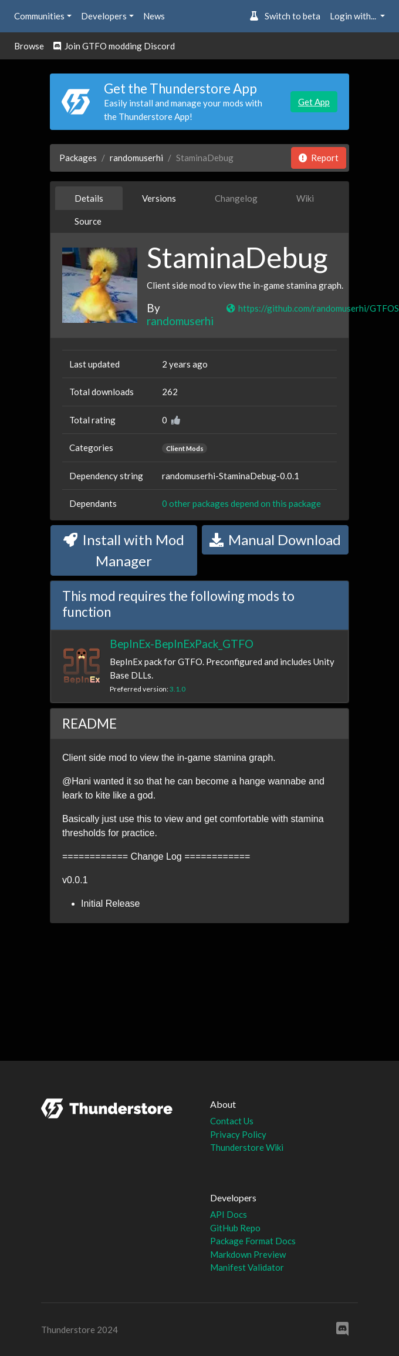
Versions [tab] (159, 198)
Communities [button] (39, 16)
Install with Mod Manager (123, 550)
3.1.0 (177, 688)
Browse (29, 46)
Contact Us (231, 1120)
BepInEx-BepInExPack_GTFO (181, 643)
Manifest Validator (247, 1267)
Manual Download (275, 539)
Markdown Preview (248, 1254)
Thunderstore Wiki (246, 1147)
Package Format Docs (253, 1240)
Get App (314, 101)
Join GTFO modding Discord (114, 46)
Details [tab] (89, 198)
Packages (78, 157)
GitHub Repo (235, 1228)
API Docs (228, 1214)
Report (319, 157)
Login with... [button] (354, 16)
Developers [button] (104, 16)
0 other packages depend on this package (241, 503)
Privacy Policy (238, 1134)
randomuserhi (136, 157)
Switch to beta (284, 16)
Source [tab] (88, 221)
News (154, 16)
